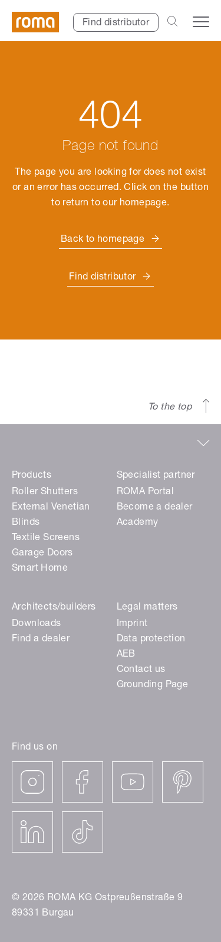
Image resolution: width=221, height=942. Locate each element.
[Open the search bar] (172, 22)
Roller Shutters (45, 492)
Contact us (141, 670)
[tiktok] (82, 832)
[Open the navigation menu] (201, 22)
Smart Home (40, 569)
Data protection (151, 639)
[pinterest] (182, 782)
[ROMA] (35, 22)
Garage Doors (42, 553)
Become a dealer (155, 507)
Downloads (36, 624)
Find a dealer (41, 639)
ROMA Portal (145, 492)
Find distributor (116, 23)
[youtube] (132, 782)
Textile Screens (46, 538)
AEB (126, 655)
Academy (138, 523)
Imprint (132, 624)
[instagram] (32, 782)
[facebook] (82, 782)
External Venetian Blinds (51, 515)
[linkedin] (32, 832)
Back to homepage (102, 240)
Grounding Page (153, 685)
